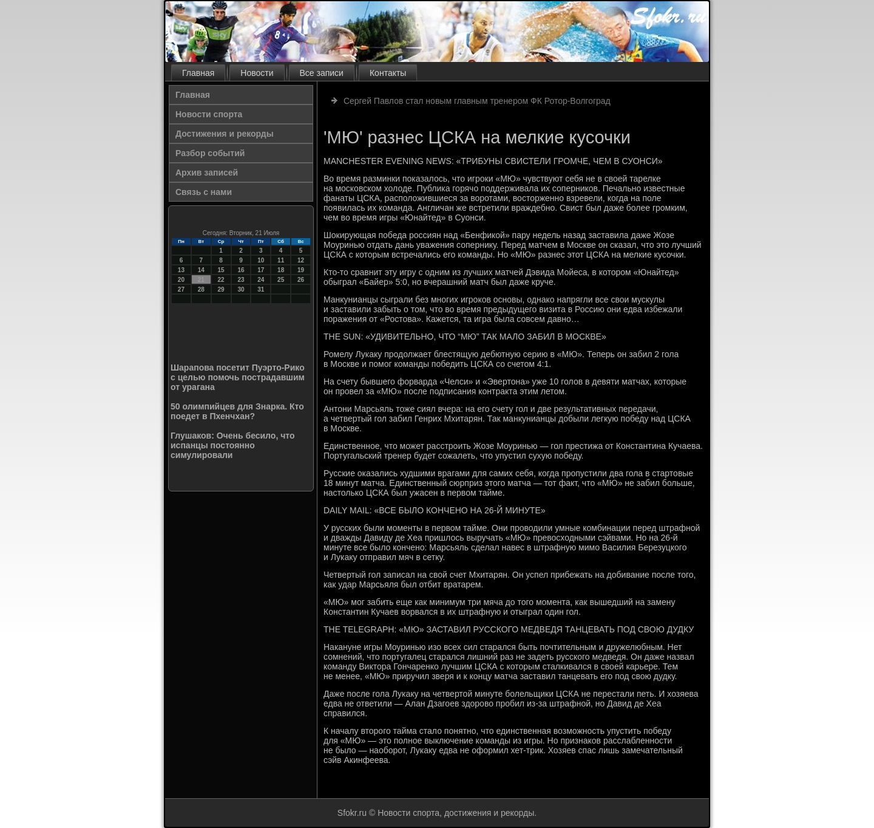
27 (181, 289)
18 (280, 270)
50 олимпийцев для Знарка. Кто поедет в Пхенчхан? (237, 411)
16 (240, 270)
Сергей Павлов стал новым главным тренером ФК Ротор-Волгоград (477, 101)
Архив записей (206, 172)
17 (260, 270)
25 (280, 279)
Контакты (388, 73)
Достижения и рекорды (224, 134)
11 (280, 260)
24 (260, 279)
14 (201, 270)
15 (221, 270)
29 (221, 289)
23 (240, 279)
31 (260, 289)
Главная (198, 73)
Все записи (322, 73)
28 (201, 289)
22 (221, 279)
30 (240, 289)
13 (181, 270)
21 (201, 279)
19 (300, 270)
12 (300, 260)
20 (181, 279)
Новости (256, 73)
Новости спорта (208, 114)
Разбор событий (210, 153)
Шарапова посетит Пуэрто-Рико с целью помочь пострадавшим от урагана (238, 377)
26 (300, 279)
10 (260, 260)
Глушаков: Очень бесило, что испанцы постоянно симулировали (233, 445)
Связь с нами (203, 192)
